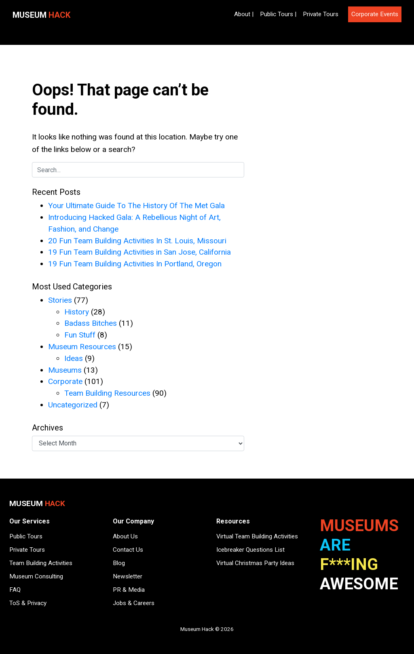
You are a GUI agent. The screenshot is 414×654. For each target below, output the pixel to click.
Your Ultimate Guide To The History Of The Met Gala (136, 205)
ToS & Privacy (27, 603)
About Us (125, 536)
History (76, 311)
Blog (119, 563)
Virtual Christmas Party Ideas (255, 563)
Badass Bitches (90, 323)
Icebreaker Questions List (250, 549)
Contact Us (128, 549)
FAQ (15, 589)
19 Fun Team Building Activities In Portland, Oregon (135, 263)
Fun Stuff (79, 335)
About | (243, 14)
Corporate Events (374, 14)
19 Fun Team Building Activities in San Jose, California (139, 252)
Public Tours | (278, 14)
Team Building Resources (107, 393)
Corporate (65, 381)
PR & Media (129, 589)
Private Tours (320, 14)
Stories (60, 300)
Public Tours (25, 536)
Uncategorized (72, 404)
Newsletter (127, 576)
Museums (65, 370)
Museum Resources (82, 346)
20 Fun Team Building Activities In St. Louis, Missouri (137, 240)
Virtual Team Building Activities (257, 536)
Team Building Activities (40, 563)
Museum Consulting (36, 576)
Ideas (73, 358)
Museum (41, 15)
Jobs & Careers (133, 603)
